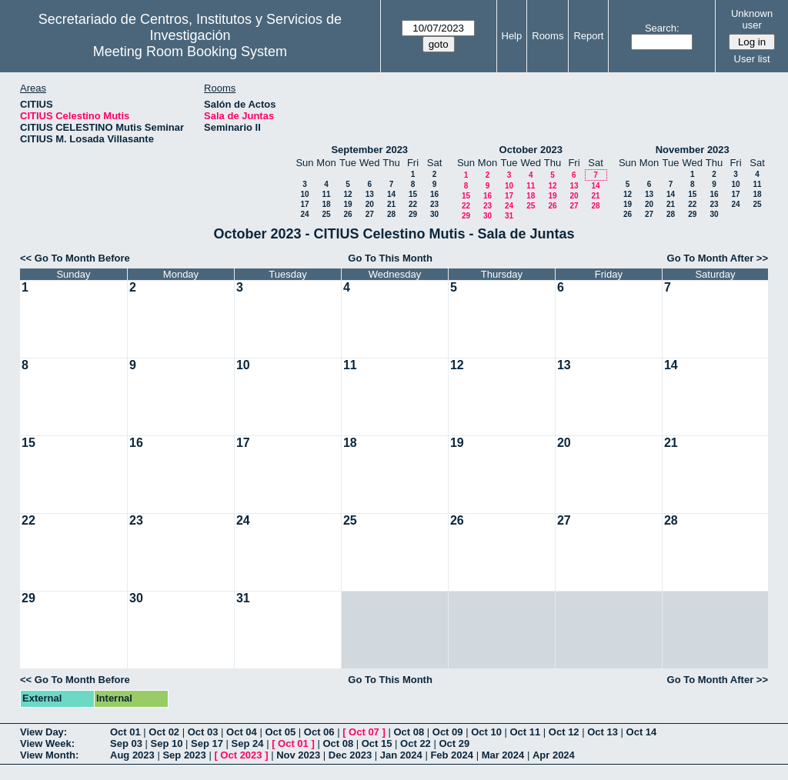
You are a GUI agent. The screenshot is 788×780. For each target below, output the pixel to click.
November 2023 (693, 149)
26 (347, 214)
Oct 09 (447, 732)
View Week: (47, 743)
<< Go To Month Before (75, 258)
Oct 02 (164, 732)
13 (370, 194)
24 (304, 214)
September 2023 (369, 149)
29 (413, 214)
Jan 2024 (401, 755)
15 (413, 194)
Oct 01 (125, 732)
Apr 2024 (554, 755)
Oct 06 (319, 732)
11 (326, 194)
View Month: (49, 755)
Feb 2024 (451, 755)
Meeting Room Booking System (190, 51)
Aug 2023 (132, 755)
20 (370, 204)
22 (413, 204)
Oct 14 (641, 732)
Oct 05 (280, 732)
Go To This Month (390, 258)
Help (512, 36)
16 (434, 194)
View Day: (43, 732)
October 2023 (531, 149)
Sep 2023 (183, 755)
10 (304, 194)
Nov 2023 (298, 755)
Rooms (547, 36)
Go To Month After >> (717, 258)
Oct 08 (408, 732)
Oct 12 (564, 732)
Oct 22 (415, 743)
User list (752, 59)
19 (347, 204)
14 (391, 194)
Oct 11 (525, 732)
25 (326, 214)
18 (326, 204)
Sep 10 (167, 743)
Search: (662, 28)
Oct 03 (203, 732)
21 (391, 204)
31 (509, 216)
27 (370, 214)
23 (434, 204)
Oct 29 (454, 743)
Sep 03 (126, 743)
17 (304, 204)
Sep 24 (248, 743)
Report (588, 36)
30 (434, 214)
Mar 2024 (503, 755)
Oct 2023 (241, 755)
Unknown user (752, 19)
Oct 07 (364, 732)
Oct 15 (377, 743)
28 (391, 214)
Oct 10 (486, 732)
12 (347, 194)
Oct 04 (241, 732)
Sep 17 (207, 743)
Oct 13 (602, 732)
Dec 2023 (350, 755)
